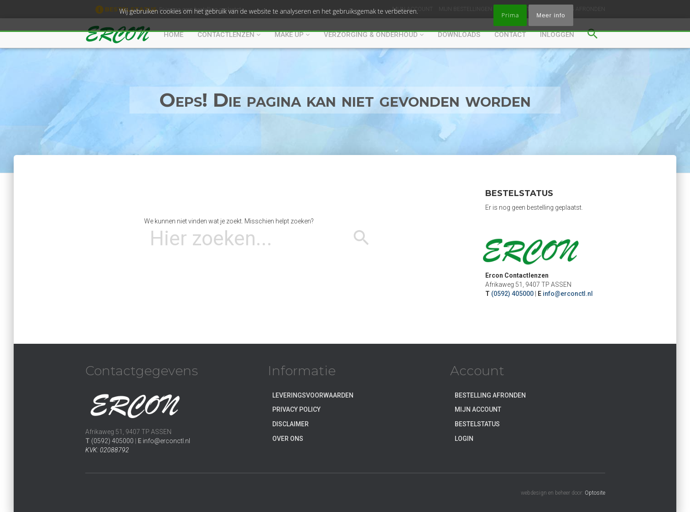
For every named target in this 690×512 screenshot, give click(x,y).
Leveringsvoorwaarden (312, 395)
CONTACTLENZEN (228, 35)
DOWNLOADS (459, 35)
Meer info (550, 15)
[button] (593, 32)
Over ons (287, 438)
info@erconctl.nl (568, 293)
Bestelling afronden (490, 395)
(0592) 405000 (512, 293)
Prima (510, 15)
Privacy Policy (296, 409)
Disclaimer (290, 424)
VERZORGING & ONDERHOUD (374, 35)
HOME (173, 35)
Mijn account (478, 409)
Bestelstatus (477, 424)
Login (464, 438)
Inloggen (557, 35)
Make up (292, 35)
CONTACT (510, 35)
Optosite (595, 493)
